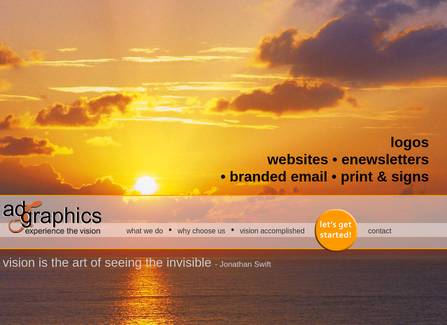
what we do (144, 231)
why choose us (201, 231)
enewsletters (385, 159)
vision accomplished (272, 231)
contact (379, 231)
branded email (279, 176)
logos (410, 142)
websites (297, 159)
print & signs (384, 176)
